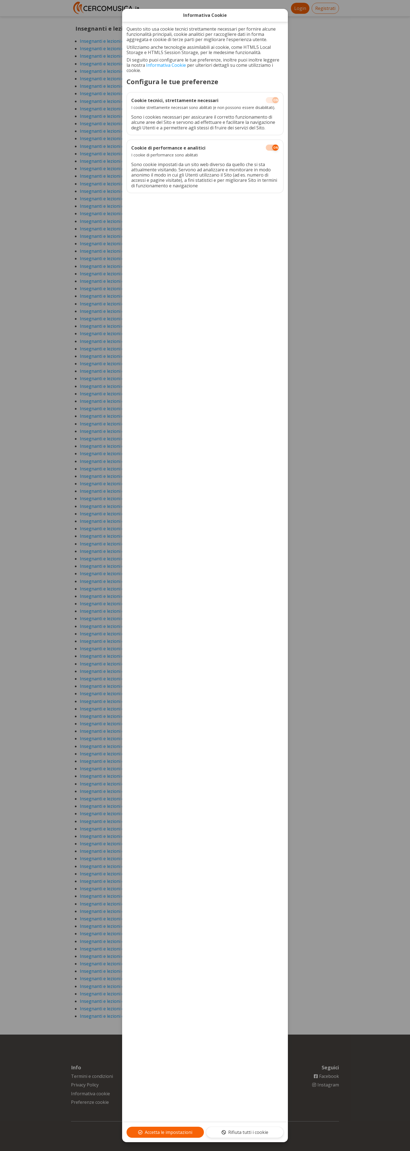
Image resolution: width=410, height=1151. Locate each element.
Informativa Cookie (166, 65)
